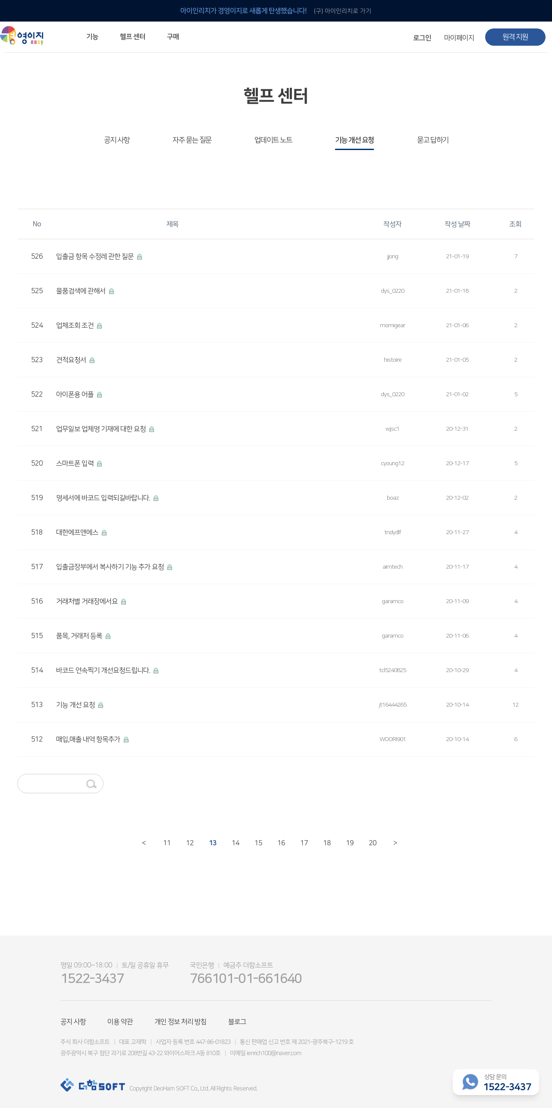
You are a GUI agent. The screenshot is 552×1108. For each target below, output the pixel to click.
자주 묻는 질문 (191, 140)
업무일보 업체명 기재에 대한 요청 (101, 429)
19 (349, 842)
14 (235, 842)
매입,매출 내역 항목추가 (89, 739)
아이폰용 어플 (75, 394)
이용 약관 (120, 1022)
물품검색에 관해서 (81, 291)
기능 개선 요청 (354, 140)
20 (372, 842)
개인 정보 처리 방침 (180, 1022)
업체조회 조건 (75, 325)
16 (280, 842)
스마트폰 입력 (75, 463)
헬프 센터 (132, 37)
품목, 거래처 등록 (80, 636)
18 (326, 842)
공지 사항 (116, 140)
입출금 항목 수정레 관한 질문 (95, 256)
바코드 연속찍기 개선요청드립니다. (103, 670)
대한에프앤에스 (78, 532)
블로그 (237, 1022)
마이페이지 (459, 38)
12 (189, 842)
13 (212, 842)
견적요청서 (72, 360)
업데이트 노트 (273, 140)
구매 (173, 37)
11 (166, 842)
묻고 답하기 (432, 140)
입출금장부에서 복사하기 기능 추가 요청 (110, 567)
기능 (92, 37)
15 (258, 842)
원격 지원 (515, 37)
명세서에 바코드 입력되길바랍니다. (103, 498)
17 (303, 842)
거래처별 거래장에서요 (87, 601)
